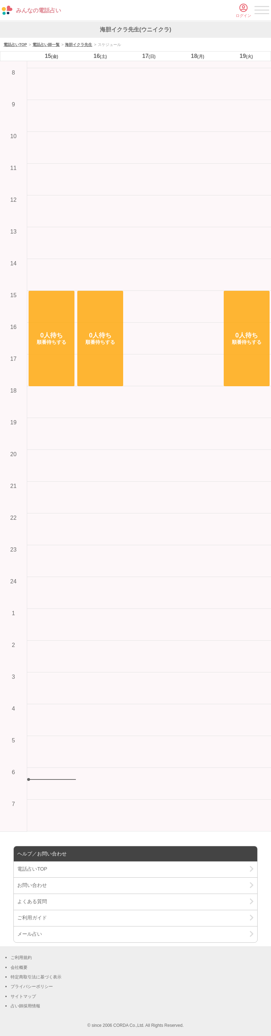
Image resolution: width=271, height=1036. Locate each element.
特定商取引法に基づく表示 (36, 977)
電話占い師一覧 (46, 44)
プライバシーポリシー (32, 986)
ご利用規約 (21, 957)
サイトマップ (23, 996)
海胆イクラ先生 (78, 44)
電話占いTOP (15, 44)
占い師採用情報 (25, 1005)
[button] (51, 338)
